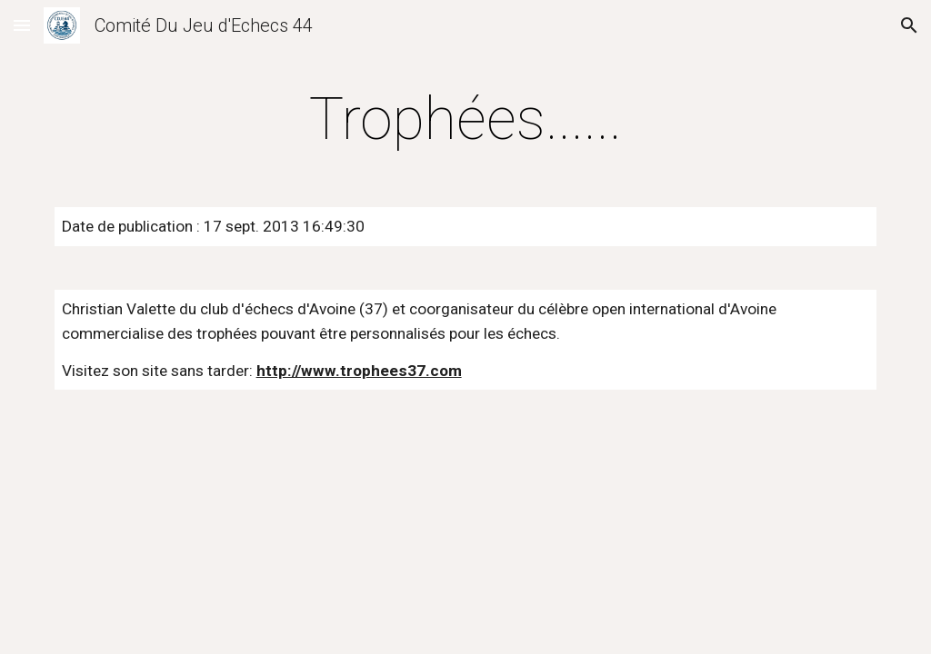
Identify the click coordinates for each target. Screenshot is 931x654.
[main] (466, 120)
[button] (22, 25)
